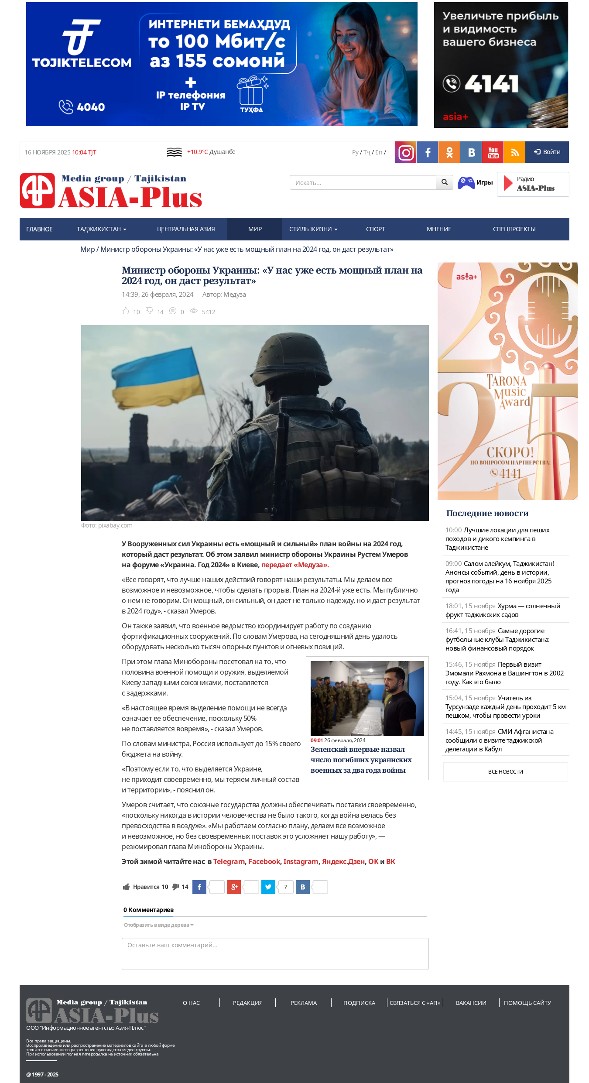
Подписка (359, 1003)
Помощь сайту (527, 1003)
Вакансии (471, 1003)
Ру (355, 152)
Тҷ (366, 152)
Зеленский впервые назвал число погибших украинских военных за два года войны (361, 759)
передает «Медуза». (295, 564)
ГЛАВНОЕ (39, 229)
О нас (191, 1003)
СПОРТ (375, 229)
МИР (255, 229)
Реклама (304, 1003)
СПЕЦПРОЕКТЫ (514, 229)
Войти (547, 151)
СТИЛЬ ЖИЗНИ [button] (313, 229)
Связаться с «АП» (415, 1003)
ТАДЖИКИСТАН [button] (102, 229)
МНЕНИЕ (439, 229)
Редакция (248, 1003)
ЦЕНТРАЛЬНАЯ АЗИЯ (186, 229)
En (378, 152)
